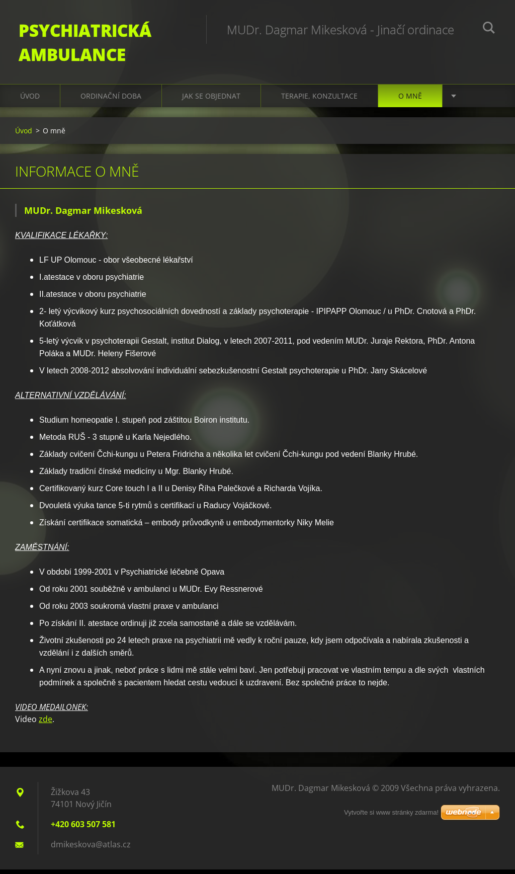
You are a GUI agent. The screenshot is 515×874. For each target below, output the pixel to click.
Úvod (30, 100)
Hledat (489, 29)
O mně (410, 100)
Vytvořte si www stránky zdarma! (391, 817)
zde (45, 723)
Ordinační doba (110, 100)
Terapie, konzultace (319, 100)
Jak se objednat (211, 100)
